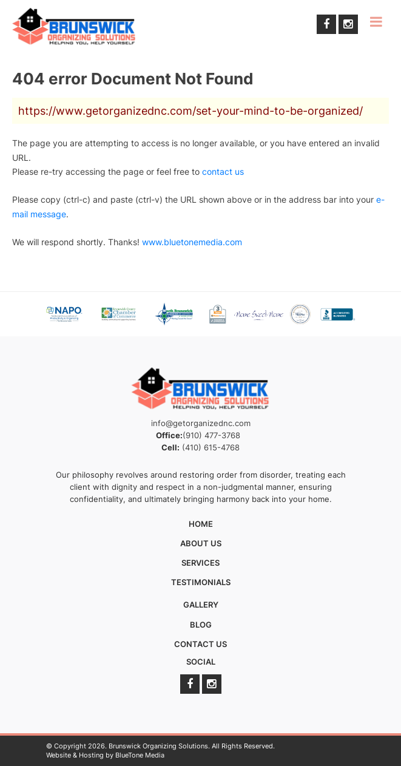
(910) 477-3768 (211, 435)
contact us (223, 171)
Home (201, 524)
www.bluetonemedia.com (192, 242)
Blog (201, 624)
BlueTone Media (139, 755)
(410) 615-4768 (211, 447)
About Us (200, 543)
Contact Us (200, 644)
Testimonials (201, 582)
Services (200, 563)
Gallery (200, 604)
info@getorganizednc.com (201, 423)
